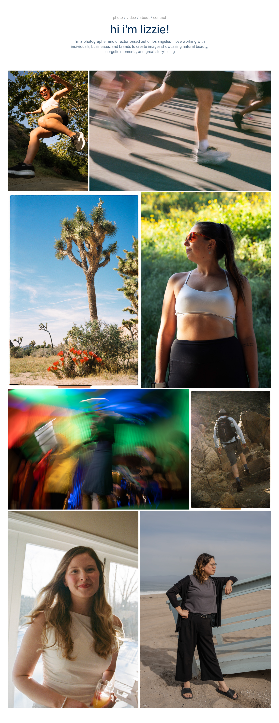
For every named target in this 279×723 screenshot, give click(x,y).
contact (159, 17)
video (131, 17)
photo (118, 17)
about (145, 17)
